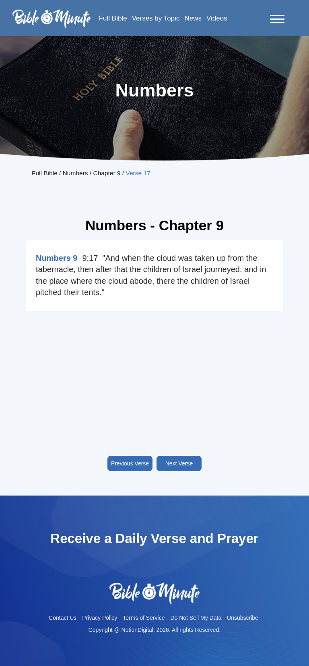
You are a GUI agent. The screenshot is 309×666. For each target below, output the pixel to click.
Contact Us (62, 618)
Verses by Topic (156, 18)
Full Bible (113, 18)
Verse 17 (138, 173)
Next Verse (179, 463)
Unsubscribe (242, 618)
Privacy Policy (99, 618)
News (193, 18)
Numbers (75, 173)
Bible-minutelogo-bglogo (51, 12)
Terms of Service (144, 618)
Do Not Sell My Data (195, 618)
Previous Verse (130, 463)
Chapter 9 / (109, 173)
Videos (216, 18)
